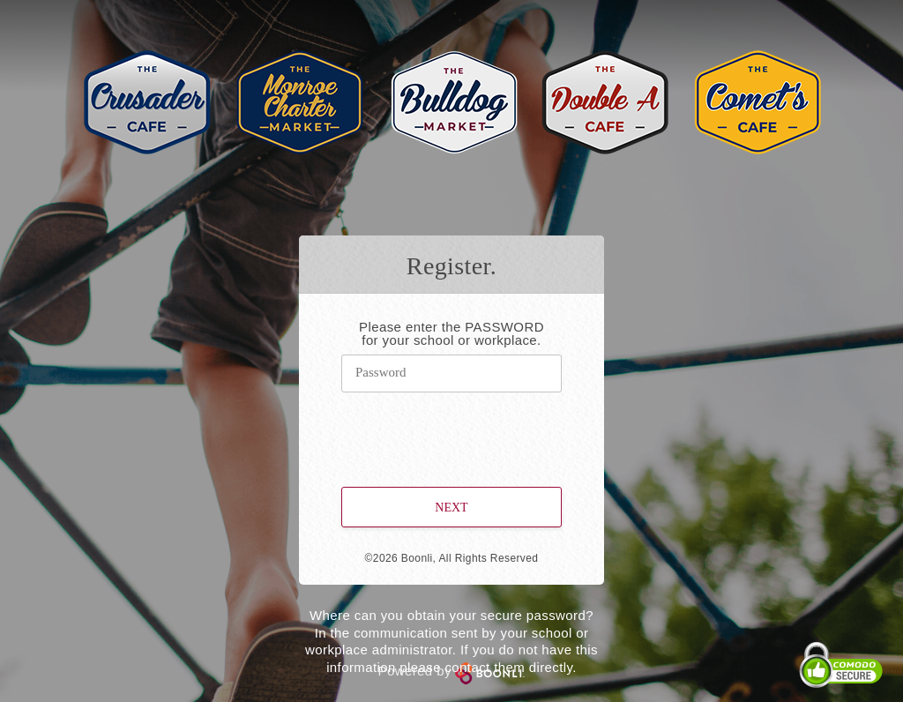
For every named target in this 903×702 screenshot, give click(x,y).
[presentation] (452, 429)
